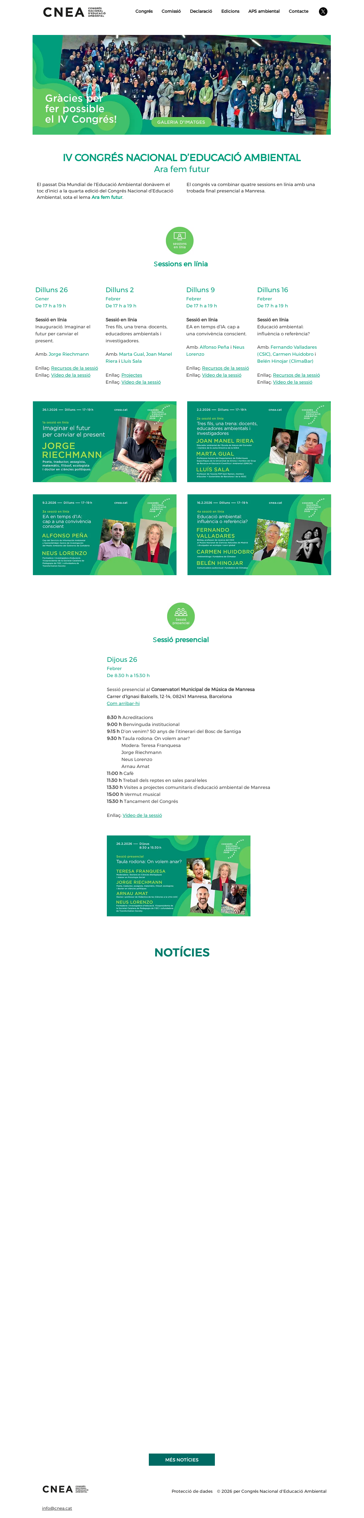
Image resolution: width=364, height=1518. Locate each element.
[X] (323, 11)
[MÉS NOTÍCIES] (182, 1460)
